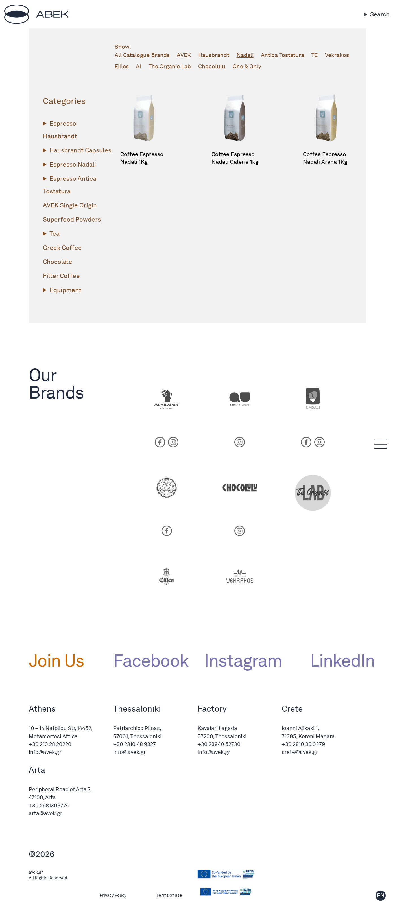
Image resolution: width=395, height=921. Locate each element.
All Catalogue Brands (142, 55)
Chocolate (57, 261)
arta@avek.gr (45, 813)
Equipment (65, 290)
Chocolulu (211, 66)
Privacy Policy (113, 895)
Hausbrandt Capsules (80, 150)
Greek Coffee (62, 247)
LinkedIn (338, 660)
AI (138, 66)
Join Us (56, 660)
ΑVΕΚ (184, 55)
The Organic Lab (170, 66)
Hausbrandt (213, 55)
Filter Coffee (61, 275)
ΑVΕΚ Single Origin (70, 205)
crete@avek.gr (300, 752)
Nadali (245, 55)
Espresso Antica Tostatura (69, 185)
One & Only (247, 66)
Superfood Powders (72, 219)
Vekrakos (337, 55)
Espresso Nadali (72, 164)
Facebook (150, 660)
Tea (54, 233)
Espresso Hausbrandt (60, 130)
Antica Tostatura (282, 55)
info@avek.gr (45, 752)
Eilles (122, 66)
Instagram (243, 660)
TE (314, 55)
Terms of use (169, 895)
